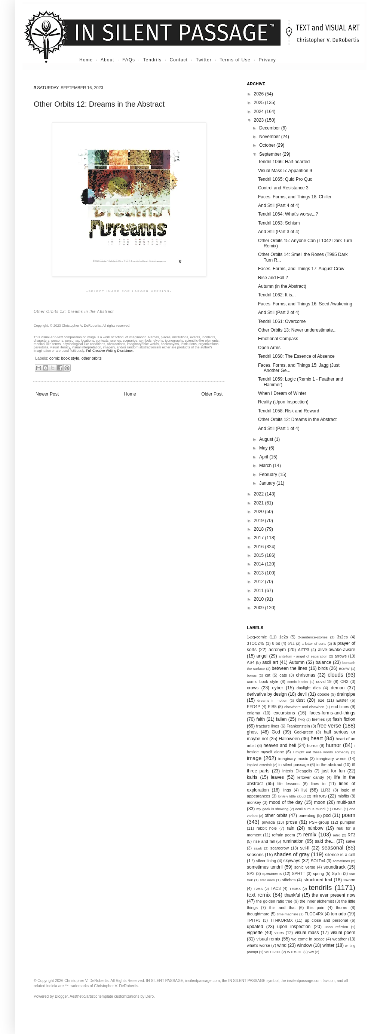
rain (290, 828)
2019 (259, 520)
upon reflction (336, 927)
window (304, 945)
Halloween (289, 738)
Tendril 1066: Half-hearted (284, 161)
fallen (281, 719)
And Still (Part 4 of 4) (279, 205)
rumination (293, 841)
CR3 (344, 681)
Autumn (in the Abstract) (282, 286)
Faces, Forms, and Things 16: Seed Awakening (305, 303)
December (270, 128)
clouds (335, 675)
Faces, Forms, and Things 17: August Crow (301, 268)
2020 (259, 511)
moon (319, 802)
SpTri (336, 873)
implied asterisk (259, 765)
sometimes (341, 861)
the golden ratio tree (274, 901)
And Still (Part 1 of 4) (279, 428)
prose (291, 822)
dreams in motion (272, 700)
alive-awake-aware (336, 649)
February (268, 474)
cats (283, 675)
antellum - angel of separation (303, 656)
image (254, 758)
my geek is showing (272, 809)
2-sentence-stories (313, 637)
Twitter (203, 59)
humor (333, 745)
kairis (252, 777)
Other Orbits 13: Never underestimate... (297, 330)
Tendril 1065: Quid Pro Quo (285, 179)
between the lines (289, 668)
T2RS (258, 889)
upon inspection (293, 926)
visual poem (343, 932)
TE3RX (295, 889)
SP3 (250, 873)
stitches (289, 880)
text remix (259, 895)
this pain (315, 907)
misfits (343, 796)
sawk (258, 848)
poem (348, 815)
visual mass (307, 932)
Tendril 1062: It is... (277, 295)
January (267, 483)
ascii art (270, 662)
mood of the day (286, 802)
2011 (259, 590)
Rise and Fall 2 (273, 277)
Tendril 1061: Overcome (282, 321)
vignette (255, 932)
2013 (259, 573)
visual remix (268, 939)
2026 (259, 94)
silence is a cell (340, 854)
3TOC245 (255, 643)
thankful (292, 895)
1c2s (283, 637)
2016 (259, 546)
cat (267, 675)
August (267, 439)
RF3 (351, 835)
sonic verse (304, 867)
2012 (259, 581)
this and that (282, 907)
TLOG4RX (314, 914)
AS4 (250, 662)
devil (302, 694)
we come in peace (308, 939)
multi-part (346, 802)
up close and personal (326, 920)
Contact (179, 59)
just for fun (333, 771)
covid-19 (323, 681)
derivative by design (267, 694)
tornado (338, 913)
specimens (272, 873)
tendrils (320, 887)
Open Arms (269, 347)
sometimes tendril (265, 867)
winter (328, 945)
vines (279, 932)
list (304, 790)
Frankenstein (298, 726)
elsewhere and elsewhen (304, 707)
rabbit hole (267, 828)
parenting (306, 815)
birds (323, 668)
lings (287, 790)
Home (86, 59)
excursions (284, 713)
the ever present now (333, 895)
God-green (303, 732)
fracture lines (267, 726)
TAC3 (276, 888)
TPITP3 (254, 920)
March (266, 465)
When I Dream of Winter (282, 393)
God (276, 732)
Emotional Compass (278, 338)
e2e (321, 700)
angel (262, 656)
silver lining (266, 860)
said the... (325, 841)
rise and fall (264, 841)
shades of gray (292, 854)
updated (255, 926)
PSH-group (319, 822)
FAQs (128, 59)
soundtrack (335, 867)
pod (327, 815)
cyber (277, 687)
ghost (252, 732)
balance (323, 662)
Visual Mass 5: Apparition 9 (285, 170)
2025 (259, 102)
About (107, 59)
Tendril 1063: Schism (279, 223)
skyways (291, 860)
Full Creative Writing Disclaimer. (110, 351)
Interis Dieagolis (297, 771)
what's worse (258, 945)
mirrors (320, 796)
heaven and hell (280, 745)
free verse (329, 726)
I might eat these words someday (321, 752)
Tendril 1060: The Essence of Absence (296, 356)
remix (309, 835)
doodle (323, 694)
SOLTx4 (318, 860)
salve (350, 841)
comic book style (64, 358)
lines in (318, 783)
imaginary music (293, 758)
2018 (259, 529)
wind (281, 945)
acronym (277, 649)
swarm (349, 880)
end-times (340, 706)
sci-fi (304, 848)
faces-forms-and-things (332, 713)
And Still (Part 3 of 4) (279, 231)
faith (261, 719)
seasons (255, 854)
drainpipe (346, 694)
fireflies (318, 719)
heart (316, 738)
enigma (253, 713)
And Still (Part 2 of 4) (279, 312)
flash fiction (343, 719)
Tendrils (152, 59)
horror (312, 745)
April (264, 457)
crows (252, 687)
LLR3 (326, 790)
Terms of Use (235, 59)
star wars (267, 880)
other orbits (92, 358)
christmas (305, 675)
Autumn (296, 662)
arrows (340, 656)
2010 (259, 599)
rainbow (315, 828)
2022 (259, 494)
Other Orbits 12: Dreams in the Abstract (297, 419)
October (267, 145)
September (270, 154)
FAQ (301, 719)
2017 (259, 537)
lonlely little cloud (292, 796)
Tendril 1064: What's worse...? (288, 214)
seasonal (332, 848)
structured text (317, 879)
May (264, 448)
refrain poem (283, 835)
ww (311, 952)
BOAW (344, 669)
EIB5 (272, 706)
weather (339, 939)
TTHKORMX (281, 920)
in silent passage (294, 764)
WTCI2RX (272, 952)
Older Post (212, 394)
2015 (259, 555)
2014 (259, 564)
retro (336, 835)
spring (318, 873)
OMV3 (337, 809)
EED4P (253, 706)
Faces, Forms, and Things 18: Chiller (295, 196)
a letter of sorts (314, 643)
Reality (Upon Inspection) (283, 402)
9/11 (291, 643)
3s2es (342, 637)
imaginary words (331, 758)
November (270, 136)
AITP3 (303, 649)
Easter (342, 700)
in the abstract (329, 764)
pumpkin (347, 822)
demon (338, 687)
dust (300, 700)
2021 (259, 503)
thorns (341, 907)
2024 (259, 111)
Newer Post (47, 394)
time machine (287, 914)
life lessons (289, 783)
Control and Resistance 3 (283, 187)
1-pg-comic (257, 637)
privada (268, 822)
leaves (277, 777)
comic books (297, 682)
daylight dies (309, 688)
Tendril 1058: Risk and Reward (288, 411)
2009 (259, 607)
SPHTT (298, 873)
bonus (252, 675)
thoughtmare (258, 914)
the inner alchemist (317, 901)
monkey (254, 802)
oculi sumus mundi (310, 809)
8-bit (276, 643)
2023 (259, 120)
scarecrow (279, 848)
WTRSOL (294, 952)
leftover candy (310, 777)
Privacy (267, 59)
